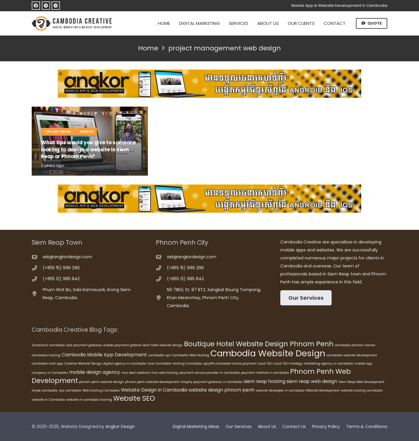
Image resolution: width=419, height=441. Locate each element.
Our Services (239, 426)
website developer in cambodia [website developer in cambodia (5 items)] (280, 390)
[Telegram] (46, 5)
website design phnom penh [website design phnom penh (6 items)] (221, 390)
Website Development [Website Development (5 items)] (323, 390)
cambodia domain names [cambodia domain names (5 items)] (355, 345)
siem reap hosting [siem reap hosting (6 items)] (264, 381)
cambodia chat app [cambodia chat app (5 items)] (47, 363)
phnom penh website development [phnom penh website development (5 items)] (152, 382)
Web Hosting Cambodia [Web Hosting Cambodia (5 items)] (101, 390)
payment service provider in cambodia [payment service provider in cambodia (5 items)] (209, 373)
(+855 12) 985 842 (61, 279)
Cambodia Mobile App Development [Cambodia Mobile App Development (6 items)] (104, 355)
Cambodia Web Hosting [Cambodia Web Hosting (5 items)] (190, 355)
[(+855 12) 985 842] (37, 279)
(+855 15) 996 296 (61, 268)
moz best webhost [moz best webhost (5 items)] (135, 373)
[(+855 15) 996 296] (37, 268)
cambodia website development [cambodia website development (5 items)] (352, 355)
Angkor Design (120, 426)
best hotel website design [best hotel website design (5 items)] (163, 345)
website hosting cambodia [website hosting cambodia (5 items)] (362, 390)
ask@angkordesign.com (67, 257)
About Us (267, 426)
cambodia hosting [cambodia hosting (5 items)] (46, 355)
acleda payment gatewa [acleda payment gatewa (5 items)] (122, 345)
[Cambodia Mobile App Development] (209, 84)
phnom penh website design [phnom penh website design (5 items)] (101, 382)
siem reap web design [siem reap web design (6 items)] (312, 381)
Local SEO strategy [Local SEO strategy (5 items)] (288, 363)
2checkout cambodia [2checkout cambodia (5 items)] (48, 345)
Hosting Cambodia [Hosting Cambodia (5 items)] (187, 363)
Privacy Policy (326, 426)
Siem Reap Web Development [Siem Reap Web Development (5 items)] (361, 382)
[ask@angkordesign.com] (37, 257)
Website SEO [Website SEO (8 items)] (134, 398)
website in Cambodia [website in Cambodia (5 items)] (48, 399)
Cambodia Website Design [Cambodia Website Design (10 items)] (267, 353)
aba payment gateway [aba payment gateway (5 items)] (84, 345)
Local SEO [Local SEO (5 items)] (265, 363)
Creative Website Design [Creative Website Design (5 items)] (83, 363)
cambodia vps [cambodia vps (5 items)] (159, 355)
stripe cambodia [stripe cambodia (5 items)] (44, 390)
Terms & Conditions (366, 426)
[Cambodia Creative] (72, 23)
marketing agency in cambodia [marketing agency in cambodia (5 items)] (328, 363)
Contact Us (294, 426)
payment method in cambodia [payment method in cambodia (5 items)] (265, 373)
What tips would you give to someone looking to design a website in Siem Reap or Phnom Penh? (88, 149)
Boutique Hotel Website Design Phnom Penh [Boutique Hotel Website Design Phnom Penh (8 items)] (258, 344)
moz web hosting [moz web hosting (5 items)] (164, 373)
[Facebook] (36, 5)
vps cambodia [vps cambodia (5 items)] (70, 390)
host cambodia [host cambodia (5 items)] (159, 363)
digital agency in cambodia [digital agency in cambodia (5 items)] (124, 363)
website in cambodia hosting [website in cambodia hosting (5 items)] (89, 399)
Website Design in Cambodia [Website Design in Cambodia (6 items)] (154, 390)
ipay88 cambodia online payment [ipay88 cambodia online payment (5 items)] (230, 363)
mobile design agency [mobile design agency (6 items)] (94, 372)
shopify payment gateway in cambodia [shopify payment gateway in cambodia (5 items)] (212, 382)
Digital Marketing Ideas (196, 426)
